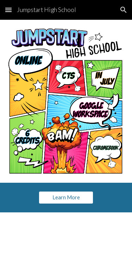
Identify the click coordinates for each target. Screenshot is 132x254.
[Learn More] (66, 197)
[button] (8, 9)
